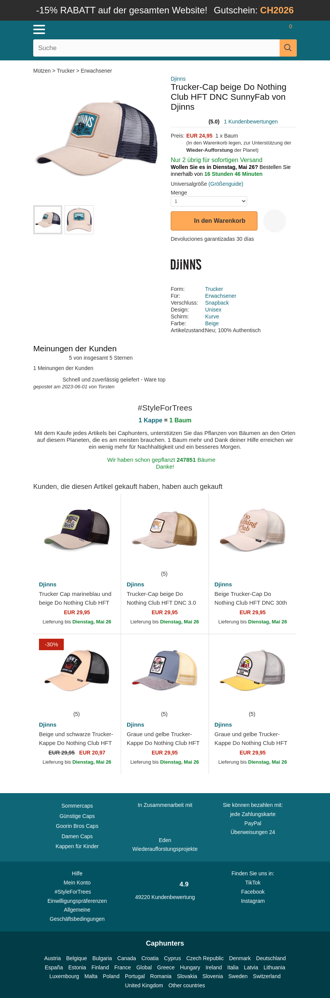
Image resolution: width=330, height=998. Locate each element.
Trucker (66, 71)
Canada (126, 958)
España (54, 967)
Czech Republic (205, 958)
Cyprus (172, 958)
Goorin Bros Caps (77, 826)
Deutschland (271, 958)
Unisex (213, 310)
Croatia (150, 958)
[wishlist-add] (274, 220)
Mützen (42, 71)
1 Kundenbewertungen (251, 121)
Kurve (212, 316)
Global (144, 967)
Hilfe (77, 873)
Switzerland (266, 976)
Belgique (76, 958)
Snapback (217, 303)
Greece (166, 967)
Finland (100, 967)
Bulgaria (102, 958)
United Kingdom (144, 985)
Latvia (251, 967)
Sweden (238, 976)
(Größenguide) (226, 184)
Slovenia (212, 976)
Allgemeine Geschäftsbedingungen (77, 914)
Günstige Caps (77, 816)
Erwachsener (96, 71)
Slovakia (187, 976)
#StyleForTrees (77, 891)
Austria (52, 958)
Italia (233, 967)
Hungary (190, 967)
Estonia (77, 967)
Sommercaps (77, 806)
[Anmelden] (260, 29)
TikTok (252, 883)
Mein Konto (77, 883)
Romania (160, 976)
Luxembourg (64, 976)
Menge (179, 193)
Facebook (252, 892)
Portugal (135, 976)
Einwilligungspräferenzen (77, 901)
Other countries (186, 985)
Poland (111, 976)
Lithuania (274, 967)
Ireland (213, 967)
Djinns (178, 79)
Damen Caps (77, 836)
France (122, 967)
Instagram (253, 901)
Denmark (240, 958)
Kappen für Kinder (77, 846)
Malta (90, 976)
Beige (212, 323)
